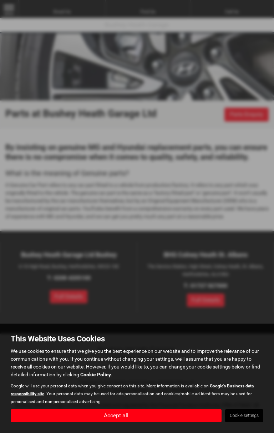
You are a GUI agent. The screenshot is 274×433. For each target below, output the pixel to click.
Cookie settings (244, 415)
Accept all (116, 415)
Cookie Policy (95, 374)
